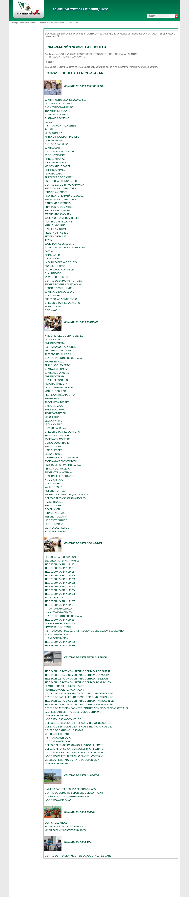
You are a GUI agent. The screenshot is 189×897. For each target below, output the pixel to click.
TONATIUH (50, 129)
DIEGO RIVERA (53, 258)
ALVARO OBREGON (55, 413)
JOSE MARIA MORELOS (57, 439)
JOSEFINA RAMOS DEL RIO (59, 244)
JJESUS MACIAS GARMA (58, 214)
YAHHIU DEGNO (53, 306)
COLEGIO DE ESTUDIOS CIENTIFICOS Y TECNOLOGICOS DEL (78, 723)
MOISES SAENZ (53, 133)
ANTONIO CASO (53, 173)
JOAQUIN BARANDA (56, 162)
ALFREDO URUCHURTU (58, 354)
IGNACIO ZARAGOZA (56, 192)
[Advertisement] (25, 77)
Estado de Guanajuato (38, 23)
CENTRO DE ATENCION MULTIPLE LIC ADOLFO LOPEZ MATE (78, 856)
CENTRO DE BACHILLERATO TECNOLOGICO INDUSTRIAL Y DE (79, 693)
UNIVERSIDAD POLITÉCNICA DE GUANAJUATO (70, 789)
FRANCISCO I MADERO (57, 365)
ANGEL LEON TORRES (57, 402)
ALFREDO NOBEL (54, 140)
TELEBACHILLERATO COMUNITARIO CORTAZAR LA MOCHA (77, 675)
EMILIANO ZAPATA (55, 170)
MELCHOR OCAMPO (56, 517)
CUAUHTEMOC (53, 273)
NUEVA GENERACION (56, 634)
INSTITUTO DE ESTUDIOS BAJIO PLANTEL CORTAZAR (74, 752)
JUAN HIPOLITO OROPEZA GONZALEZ (65, 100)
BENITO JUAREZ (54, 446)
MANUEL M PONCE (55, 159)
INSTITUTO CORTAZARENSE (60, 126)
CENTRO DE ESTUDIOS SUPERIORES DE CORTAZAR (74, 793)
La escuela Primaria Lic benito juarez (80, 9)
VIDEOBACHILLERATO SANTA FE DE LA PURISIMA (72, 760)
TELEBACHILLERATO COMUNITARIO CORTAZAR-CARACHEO (78, 682)
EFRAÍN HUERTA (54, 597)
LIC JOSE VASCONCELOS (59, 103)
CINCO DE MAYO (54, 406)
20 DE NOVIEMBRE (55, 155)
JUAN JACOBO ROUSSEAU (59, 292)
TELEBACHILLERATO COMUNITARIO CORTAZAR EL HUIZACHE (79, 704)
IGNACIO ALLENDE (55, 513)
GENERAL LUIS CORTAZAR (59, 476)
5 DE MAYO (51, 310)
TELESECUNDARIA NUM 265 (60, 601)
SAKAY (48, 122)
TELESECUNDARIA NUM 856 (60, 645)
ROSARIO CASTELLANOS (59, 221)
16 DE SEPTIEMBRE (55, 531)
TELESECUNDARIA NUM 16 (59, 572)
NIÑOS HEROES (53, 450)
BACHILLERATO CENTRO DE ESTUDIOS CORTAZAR (73, 712)
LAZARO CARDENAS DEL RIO (61, 262)
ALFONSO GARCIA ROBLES (60, 269)
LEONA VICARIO (53, 339)
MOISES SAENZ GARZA (57, 166)
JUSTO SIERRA (53, 295)
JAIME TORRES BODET (57, 277)
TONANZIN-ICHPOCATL (57, 111)
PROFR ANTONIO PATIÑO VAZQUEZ (64, 196)
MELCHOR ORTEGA (55, 491)
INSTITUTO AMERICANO (58, 738)
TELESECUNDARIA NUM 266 (60, 642)
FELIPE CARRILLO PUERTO (60, 395)
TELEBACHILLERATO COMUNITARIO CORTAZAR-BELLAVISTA (78, 679)
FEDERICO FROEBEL (56, 233)
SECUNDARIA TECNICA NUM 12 (62, 557)
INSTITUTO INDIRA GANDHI (60, 151)
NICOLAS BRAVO (54, 480)
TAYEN (48, 240)
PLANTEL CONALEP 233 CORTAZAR (64, 686)
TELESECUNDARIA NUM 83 (59, 568)
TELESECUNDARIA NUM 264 (60, 590)
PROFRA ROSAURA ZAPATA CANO (63, 284)
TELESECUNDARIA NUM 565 (60, 583)
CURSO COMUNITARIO (57, 443)
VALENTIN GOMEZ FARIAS (59, 387)
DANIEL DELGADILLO (56, 380)
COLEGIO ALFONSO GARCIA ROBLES (65, 498)
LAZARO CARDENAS (56, 428)
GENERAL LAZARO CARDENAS (62, 457)
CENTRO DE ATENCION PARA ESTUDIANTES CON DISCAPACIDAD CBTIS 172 (86, 708)
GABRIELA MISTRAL (56, 229)
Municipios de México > (21, 23)
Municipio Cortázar (56, 23)
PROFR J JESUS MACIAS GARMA (63, 465)
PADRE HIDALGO (54, 502)
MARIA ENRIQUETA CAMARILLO (62, 137)
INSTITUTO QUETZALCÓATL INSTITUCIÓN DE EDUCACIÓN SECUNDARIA (84, 631)
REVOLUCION (52, 509)
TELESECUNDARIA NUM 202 (60, 564)
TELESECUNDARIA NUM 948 (60, 586)
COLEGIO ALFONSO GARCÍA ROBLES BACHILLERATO (74, 745)
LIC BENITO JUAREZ (56, 520)
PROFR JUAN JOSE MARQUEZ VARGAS (66, 494)
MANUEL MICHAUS (55, 225)
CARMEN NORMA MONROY (60, 107)
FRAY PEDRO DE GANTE (58, 177)
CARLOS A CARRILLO (56, 144)
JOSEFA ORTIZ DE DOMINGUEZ (62, 218)
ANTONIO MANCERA (56, 384)
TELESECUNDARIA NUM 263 (60, 579)
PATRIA (49, 251)
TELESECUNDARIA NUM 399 (60, 594)
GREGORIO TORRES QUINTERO (62, 303)
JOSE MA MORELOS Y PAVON (61, 461)
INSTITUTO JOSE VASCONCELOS (63, 719)
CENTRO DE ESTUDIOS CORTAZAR (64, 281)
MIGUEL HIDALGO (54, 361)
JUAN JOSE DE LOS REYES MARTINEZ (66, 247)
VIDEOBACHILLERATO (57, 715)
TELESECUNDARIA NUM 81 (59, 620)
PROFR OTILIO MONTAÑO (59, 472)
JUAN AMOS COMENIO (57, 114)
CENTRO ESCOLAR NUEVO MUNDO (64, 185)
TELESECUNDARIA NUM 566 (60, 575)
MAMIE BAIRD (52, 255)
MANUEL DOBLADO (55, 391)
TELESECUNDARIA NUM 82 (59, 605)
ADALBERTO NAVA (55, 266)
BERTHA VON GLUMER (57, 210)
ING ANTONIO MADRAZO (58, 609)
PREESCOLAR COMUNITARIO (61, 181)
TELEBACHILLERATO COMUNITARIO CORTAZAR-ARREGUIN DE (79, 701)
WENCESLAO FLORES (57, 528)
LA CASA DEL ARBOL (56, 823)
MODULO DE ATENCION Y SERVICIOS (65, 826)
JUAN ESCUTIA (53, 148)
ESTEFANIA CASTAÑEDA (58, 203)
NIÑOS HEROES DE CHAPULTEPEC (64, 336)
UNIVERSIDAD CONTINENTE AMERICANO (67, 796)
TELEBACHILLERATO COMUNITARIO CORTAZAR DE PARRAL (77, 671)
